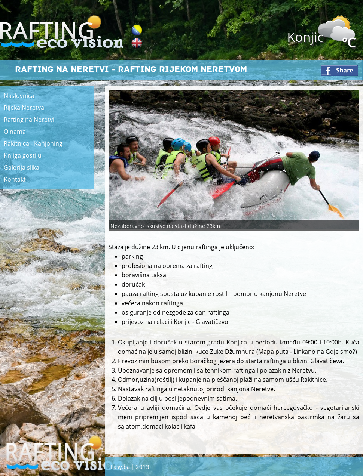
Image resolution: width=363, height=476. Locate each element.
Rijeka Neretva (24, 107)
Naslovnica (19, 96)
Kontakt (15, 179)
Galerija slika (21, 167)
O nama (15, 131)
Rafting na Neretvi (29, 119)
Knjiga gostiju (23, 155)
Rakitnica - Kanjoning (33, 143)
